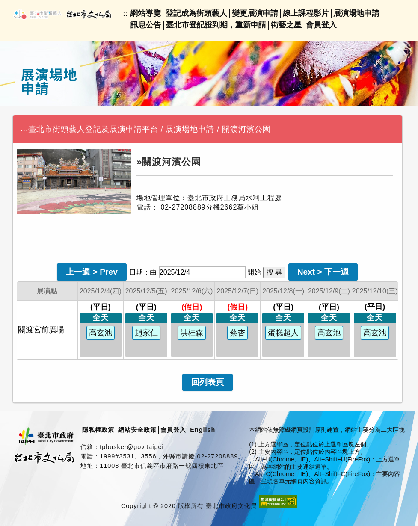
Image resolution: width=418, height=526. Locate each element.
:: (125, 13)
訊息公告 (145, 25)
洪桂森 (191, 332)
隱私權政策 (98, 429)
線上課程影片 (306, 13)
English (202, 429)
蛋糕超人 (283, 332)
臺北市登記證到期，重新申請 (216, 25)
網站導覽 (145, 13)
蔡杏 (237, 332)
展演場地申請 (356, 13)
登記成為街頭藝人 (196, 13)
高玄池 (100, 332)
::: (24, 128)
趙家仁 (146, 332)
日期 (136, 272)
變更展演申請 (255, 13)
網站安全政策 (137, 429)
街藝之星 (286, 25)
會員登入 (321, 25)
